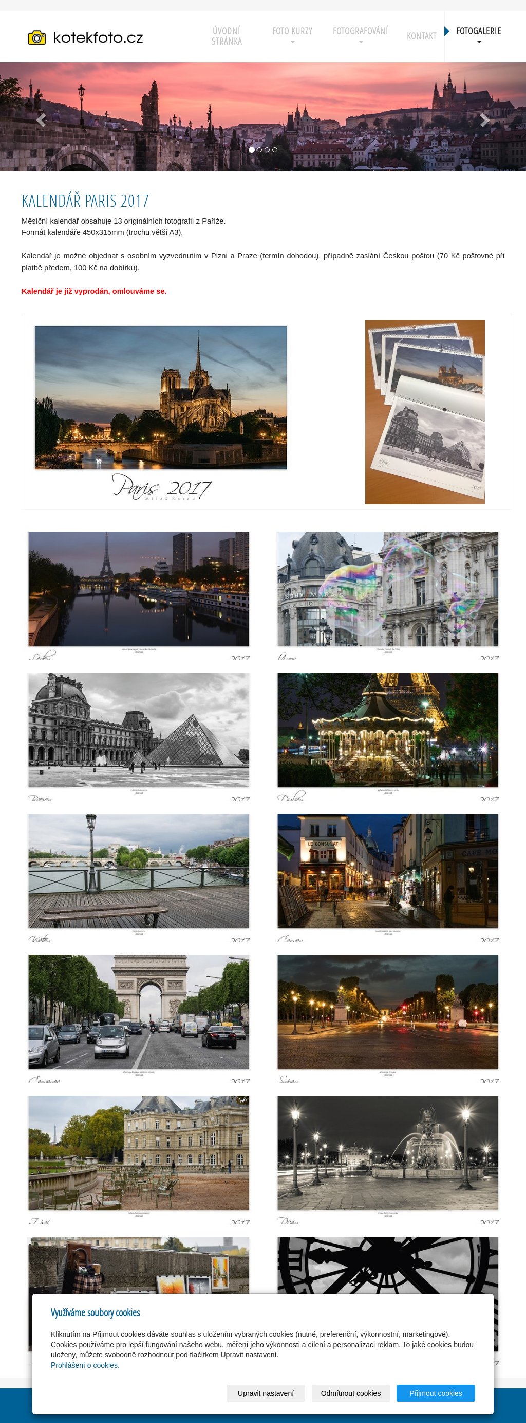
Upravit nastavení (266, 1393)
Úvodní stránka (227, 36)
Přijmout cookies (435, 1393)
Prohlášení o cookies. (85, 1365)
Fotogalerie (478, 34)
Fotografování (360, 34)
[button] (39, 116)
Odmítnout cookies (351, 1393)
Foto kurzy (292, 34)
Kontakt (422, 36)
